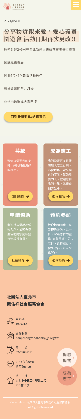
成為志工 (69, 375)
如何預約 (58, 260)
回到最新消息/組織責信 (28, 116)
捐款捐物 (69, 357)
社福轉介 (18, 260)
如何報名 (58, 196)
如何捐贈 (18, 196)
